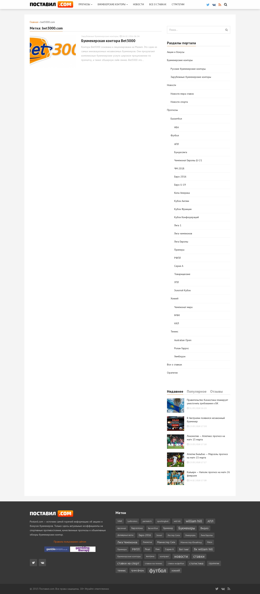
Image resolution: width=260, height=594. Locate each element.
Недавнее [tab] (175, 391)
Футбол (175, 135)
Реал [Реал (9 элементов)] (147, 549)
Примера (179, 249)
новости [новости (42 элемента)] (181, 556)
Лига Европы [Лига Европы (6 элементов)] (207, 535)
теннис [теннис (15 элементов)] (121, 570)
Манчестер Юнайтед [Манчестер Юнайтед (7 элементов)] (191, 542)
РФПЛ (177, 257)
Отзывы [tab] (216, 391)
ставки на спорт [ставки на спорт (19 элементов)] (128, 563)
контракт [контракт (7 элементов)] (164, 556)
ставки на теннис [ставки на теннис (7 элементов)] (153, 563)
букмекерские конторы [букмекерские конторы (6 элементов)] (129, 556)
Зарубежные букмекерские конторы (99, 36)
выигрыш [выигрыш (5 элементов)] (150, 556)
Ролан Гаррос (181, 348)
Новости (138, 4)
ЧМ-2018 (179, 168)
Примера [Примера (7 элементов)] (122, 549)
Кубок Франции (183, 209)
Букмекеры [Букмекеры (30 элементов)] (186, 528)
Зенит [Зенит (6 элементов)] (159, 535)
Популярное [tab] (197, 391)
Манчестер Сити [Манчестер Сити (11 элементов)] (166, 542)
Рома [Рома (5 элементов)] (157, 549)
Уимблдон (179, 356)
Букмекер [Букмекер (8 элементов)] (168, 528)
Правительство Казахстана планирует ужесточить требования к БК (207, 401)
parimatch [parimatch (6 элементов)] (147, 521)
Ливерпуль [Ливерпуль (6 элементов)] (190, 535)
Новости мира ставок (182, 93)
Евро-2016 (180, 176)
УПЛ (176, 282)
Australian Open (182, 340)
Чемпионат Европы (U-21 (188, 160)
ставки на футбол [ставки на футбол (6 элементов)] (176, 563)
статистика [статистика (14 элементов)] (196, 563)
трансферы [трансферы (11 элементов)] (137, 570)
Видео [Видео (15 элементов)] (204, 528)
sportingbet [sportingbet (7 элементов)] (162, 521)
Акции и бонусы (175, 52)
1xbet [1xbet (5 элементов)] (119, 521)
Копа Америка (182, 192)
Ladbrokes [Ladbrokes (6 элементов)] (132, 521)
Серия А (178, 266)
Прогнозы (85, 4)
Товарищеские (182, 274)
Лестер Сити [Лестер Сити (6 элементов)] (174, 535)
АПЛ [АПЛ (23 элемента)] (210, 521)
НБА (176, 127)
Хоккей (174, 298)
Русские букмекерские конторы (188, 68)
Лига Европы (181, 241)
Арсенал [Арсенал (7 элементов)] (121, 528)
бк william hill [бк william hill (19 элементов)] (203, 549)
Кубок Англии (181, 201)
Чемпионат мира (183, 307)
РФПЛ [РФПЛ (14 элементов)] (136, 549)
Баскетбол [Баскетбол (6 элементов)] (153, 528)
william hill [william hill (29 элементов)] (194, 521)
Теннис (174, 331)
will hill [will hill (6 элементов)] (177, 521)
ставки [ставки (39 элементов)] (199, 556)
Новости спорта (179, 101)
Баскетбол (176, 118)
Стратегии (178, 4)
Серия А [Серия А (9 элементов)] (169, 549)
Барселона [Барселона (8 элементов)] (137, 528)
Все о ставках (157, 4)
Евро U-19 (180, 184)
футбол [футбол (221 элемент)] (157, 570)
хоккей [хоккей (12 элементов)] (176, 570)
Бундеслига (180, 152)
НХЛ (176, 323)
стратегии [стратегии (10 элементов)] (214, 563)
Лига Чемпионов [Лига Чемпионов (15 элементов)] (127, 542)
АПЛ (176, 144)
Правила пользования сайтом (70, 541)
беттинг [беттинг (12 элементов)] (184, 549)
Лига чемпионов (183, 233)
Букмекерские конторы (113, 4)
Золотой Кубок (182, 290)
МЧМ (177, 315)
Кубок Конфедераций (186, 217)
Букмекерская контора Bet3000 (108, 40)
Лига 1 (177, 225)
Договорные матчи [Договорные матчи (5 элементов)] (125, 535)
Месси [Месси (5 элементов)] (209, 542)
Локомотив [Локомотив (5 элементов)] (147, 542)
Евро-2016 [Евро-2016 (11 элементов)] (145, 535)
